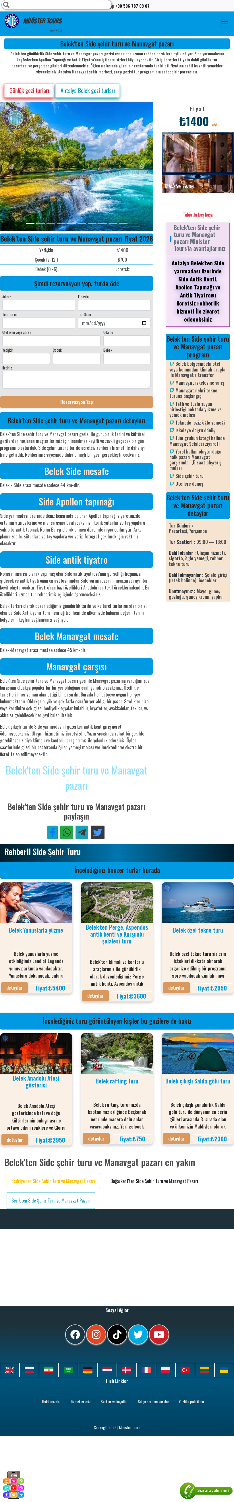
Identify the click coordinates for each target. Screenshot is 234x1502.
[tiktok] (117, 1334)
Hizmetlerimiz (80, 1401)
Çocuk (57, 350)
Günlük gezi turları (29, 90)
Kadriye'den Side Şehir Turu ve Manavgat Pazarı (53, 1181)
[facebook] (75, 1334)
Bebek (107, 350)
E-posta (83, 296)
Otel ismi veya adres (16, 332)
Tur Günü (84, 314)
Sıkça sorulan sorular (153, 1401)
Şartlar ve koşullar (114, 1401)
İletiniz (7, 368)
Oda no (108, 332)
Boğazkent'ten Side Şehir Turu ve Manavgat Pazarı (154, 1181)
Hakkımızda (50, 1401)
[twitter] (138, 1334)
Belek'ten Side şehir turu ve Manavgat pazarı (76, 777)
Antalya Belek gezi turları (88, 90)
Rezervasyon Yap (76, 401)
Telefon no (10, 314)
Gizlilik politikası (191, 1401)
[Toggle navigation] (224, 23)
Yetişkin (7, 350)
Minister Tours (33, 23)
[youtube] (159, 1334)
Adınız (6, 296)
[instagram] (96, 1334)
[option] (115, 166)
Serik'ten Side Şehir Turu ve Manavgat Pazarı (50, 1200)
